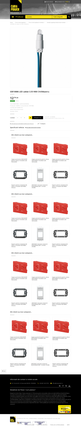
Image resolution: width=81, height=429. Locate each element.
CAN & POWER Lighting (16, 6)
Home (11, 22)
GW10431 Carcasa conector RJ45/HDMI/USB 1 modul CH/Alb (40, 186)
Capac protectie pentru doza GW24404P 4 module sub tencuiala (40, 160)
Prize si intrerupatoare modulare (37, 22)
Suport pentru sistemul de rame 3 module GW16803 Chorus (19, 186)
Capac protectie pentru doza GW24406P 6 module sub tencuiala (60, 160)
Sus (3, 371)
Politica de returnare (42, 425)
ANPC (68, 425)
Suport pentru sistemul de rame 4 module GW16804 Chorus (60, 186)
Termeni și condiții (29, 425)
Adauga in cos (35, 117)
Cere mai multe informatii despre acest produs (22, 123)
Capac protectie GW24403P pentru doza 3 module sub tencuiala (19, 160)
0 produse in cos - (62, 1)
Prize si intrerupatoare (20, 22)
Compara (42, 123)
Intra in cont (49, 1)
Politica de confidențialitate (57, 425)
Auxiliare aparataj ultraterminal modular (56, 22)
